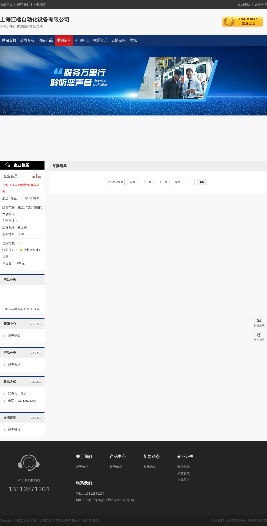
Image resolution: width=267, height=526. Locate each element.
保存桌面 (23, 4)
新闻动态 (152, 456)
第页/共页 (116, 182)
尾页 (177, 182)
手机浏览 (40, 4)
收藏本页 (6, 4)
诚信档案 (183, 467)
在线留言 (183, 479)
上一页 (163, 182)
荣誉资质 (183, 473)
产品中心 (118, 456)
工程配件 (8, 227)
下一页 (147, 182)
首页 (132, 182)
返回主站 (244, 4)
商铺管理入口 (257, 520)
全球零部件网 (236, 520)
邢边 (5, 198)
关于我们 (84, 456)
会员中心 (261, 4)
